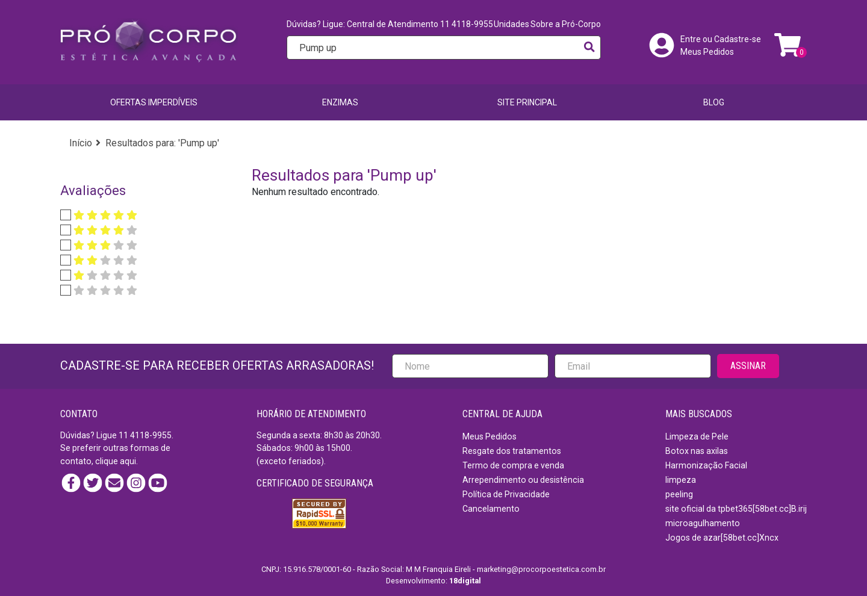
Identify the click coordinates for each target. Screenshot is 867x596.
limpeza (680, 480)
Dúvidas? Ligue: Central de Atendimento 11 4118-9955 (390, 24)
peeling (679, 494)
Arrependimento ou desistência (523, 480)
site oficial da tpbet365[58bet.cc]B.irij (736, 509)
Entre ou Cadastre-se (720, 39)
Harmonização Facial (706, 465)
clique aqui (115, 461)
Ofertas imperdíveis (153, 102)
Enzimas (340, 102)
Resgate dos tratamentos (511, 451)
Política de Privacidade (506, 494)
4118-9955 (151, 435)
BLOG (713, 102)
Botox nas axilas (696, 451)
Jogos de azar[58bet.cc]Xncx (721, 537)
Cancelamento (491, 509)
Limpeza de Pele (697, 436)
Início (80, 143)
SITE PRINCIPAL (527, 102)
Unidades (511, 24)
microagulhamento (702, 523)
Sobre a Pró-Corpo (565, 24)
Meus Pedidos (707, 52)
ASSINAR (748, 365)
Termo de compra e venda (513, 465)
